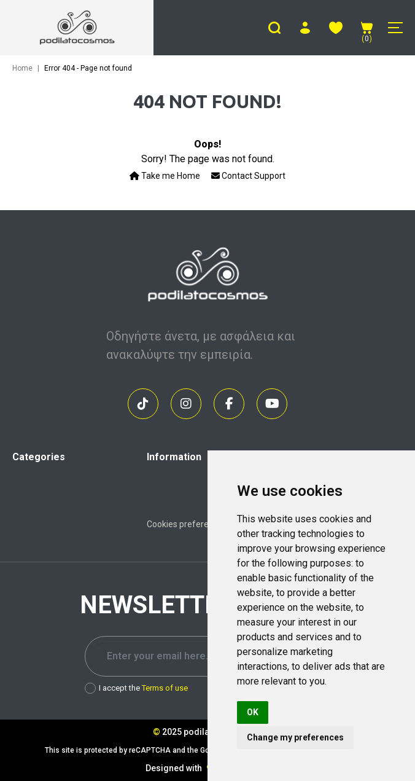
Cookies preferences (187, 524)
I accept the (136, 688)
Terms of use (165, 688)
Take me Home (165, 176)
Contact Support (248, 176)
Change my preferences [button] (295, 737)
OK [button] (252, 712)
